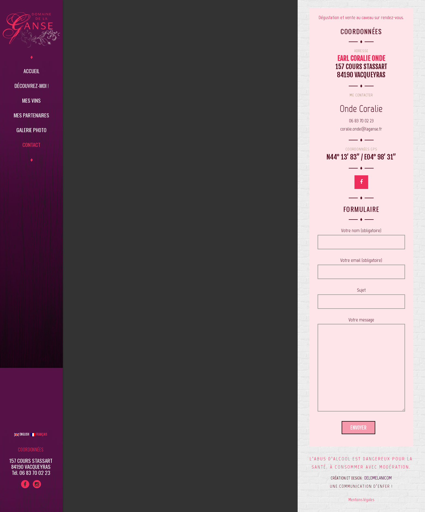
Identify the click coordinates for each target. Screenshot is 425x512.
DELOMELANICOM (378, 478)
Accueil (32, 71)
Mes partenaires (31, 115)
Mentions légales (361, 499)
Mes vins (31, 100)
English (21, 434)
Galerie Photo (31, 130)
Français (39, 434)
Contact (31, 144)
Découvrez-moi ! (31, 85)
